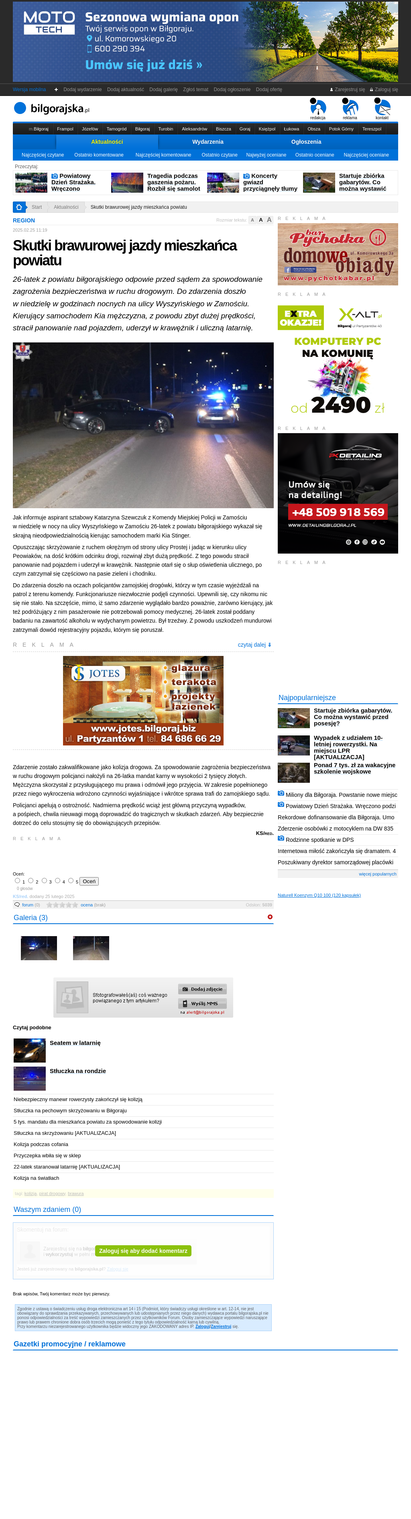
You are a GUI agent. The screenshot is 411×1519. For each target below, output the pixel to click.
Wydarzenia (208, 141)
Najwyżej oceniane (266, 155)
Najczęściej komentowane (163, 155)
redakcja (318, 109)
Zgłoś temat (196, 89)
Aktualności (107, 141)
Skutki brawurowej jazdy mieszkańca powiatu (139, 207)
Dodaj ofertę (269, 89)
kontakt (382, 109)
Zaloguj (202, 1326)
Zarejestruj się (347, 89)
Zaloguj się (383, 89)
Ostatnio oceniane (314, 155)
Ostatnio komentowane (99, 155)
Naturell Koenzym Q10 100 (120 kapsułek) (319, 895)
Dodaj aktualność (125, 89)
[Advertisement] (107, 855)
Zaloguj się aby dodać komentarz (143, 1251)
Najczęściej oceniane (366, 155)
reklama (350, 109)
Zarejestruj (221, 1326)
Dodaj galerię (164, 89)
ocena (93, 904)
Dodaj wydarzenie (83, 89)
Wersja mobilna (29, 89)
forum (31, 904)
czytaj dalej (255, 644)
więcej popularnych (378, 873)
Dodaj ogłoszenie (232, 89)
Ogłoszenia (306, 141)
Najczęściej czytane (43, 155)
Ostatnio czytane (219, 155)
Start (37, 207)
